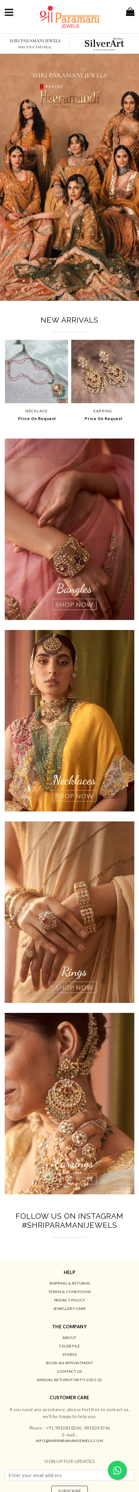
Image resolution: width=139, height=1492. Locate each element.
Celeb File (69, 1346)
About (69, 1337)
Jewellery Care (69, 1308)
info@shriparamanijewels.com (69, 1440)
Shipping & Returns (69, 1283)
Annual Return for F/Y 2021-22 (69, 1379)
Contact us (69, 1371)
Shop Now (74, 604)
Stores (69, 1354)
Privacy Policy (69, 1300)
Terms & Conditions (69, 1291)
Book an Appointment (69, 1363)
